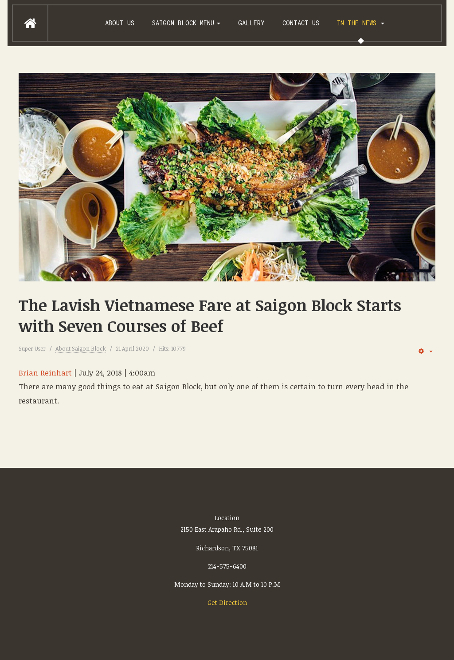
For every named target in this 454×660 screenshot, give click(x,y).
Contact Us (300, 23)
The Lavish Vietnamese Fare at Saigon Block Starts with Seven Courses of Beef (210, 315)
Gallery (251, 23)
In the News (360, 23)
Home (30, 23)
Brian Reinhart (45, 373)
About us (119, 23)
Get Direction (227, 602)
